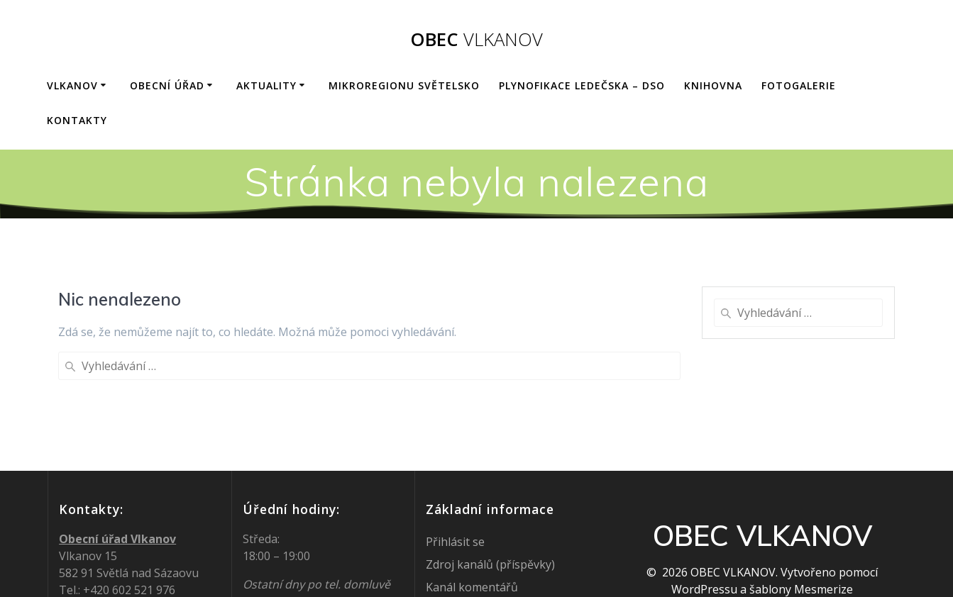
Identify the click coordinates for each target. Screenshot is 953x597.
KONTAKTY (77, 120)
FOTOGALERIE (798, 85)
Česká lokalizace (469, 558)
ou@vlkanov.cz (136, 555)
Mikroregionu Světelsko (404, 85)
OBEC (476, 39)
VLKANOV (72, 85)
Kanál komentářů (472, 535)
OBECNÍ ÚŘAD (167, 85)
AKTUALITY (266, 85)
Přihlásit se (455, 490)
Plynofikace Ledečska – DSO (582, 85)
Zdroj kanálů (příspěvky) (490, 512)
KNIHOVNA (713, 85)
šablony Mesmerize (801, 537)
